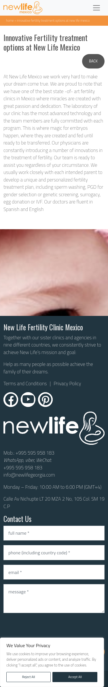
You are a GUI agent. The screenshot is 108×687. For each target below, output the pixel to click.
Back (93, 61)
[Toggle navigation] (96, 8)
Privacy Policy (67, 383)
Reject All (28, 676)
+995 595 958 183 (35, 453)
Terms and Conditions (25, 383)
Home (10, 20)
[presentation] (47, 629)
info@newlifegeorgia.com (29, 475)
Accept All (75, 676)
